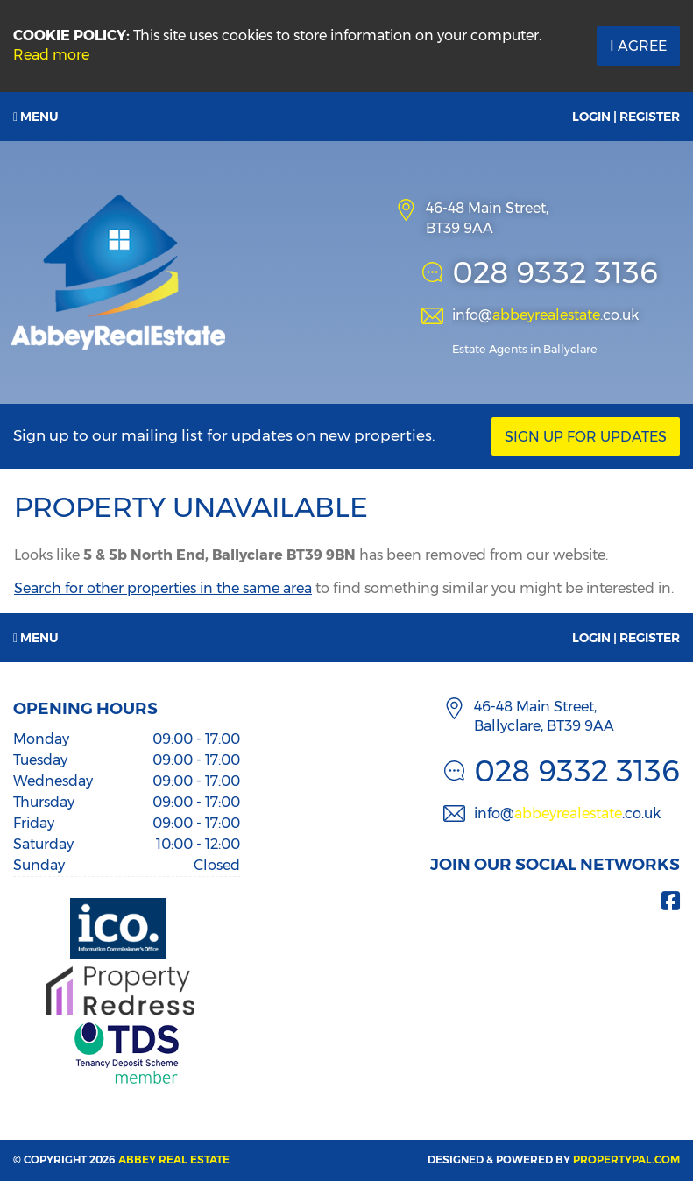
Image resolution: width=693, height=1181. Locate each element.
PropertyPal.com (626, 1159)
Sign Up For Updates (586, 436)
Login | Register (626, 116)
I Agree (638, 46)
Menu (36, 116)
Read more (51, 54)
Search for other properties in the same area (163, 588)
